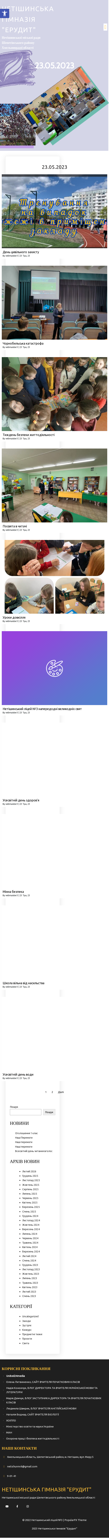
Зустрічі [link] (26, 1326)
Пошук (14, 1108)
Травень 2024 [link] (30, 1244)
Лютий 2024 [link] (29, 1257)
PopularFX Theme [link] (75, 1521)
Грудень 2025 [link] (30, 1177)
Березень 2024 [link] (31, 1253)
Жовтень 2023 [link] (30, 1275)
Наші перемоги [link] (23, 1143)
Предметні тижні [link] (32, 1335)
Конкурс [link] (27, 1331)
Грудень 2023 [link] (30, 1266)
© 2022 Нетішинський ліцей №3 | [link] (43, 1521)
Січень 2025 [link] (29, 1212)
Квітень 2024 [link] (29, 1248)
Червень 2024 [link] (30, 1239)
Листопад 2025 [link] (31, 1181)
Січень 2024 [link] (29, 1261)
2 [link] (52, 1093)
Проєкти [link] (27, 1340)
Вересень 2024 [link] (31, 1230)
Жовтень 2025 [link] (30, 1186)
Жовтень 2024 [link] (30, 1226)
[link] (4, 13)
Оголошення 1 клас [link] (26, 1134)
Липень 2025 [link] (29, 1195)
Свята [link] (25, 1344)
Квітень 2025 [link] (29, 1204)
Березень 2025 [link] (31, 1208)
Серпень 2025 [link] (30, 1190)
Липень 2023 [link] (29, 1279)
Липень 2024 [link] (29, 1235)
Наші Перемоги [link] (24, 1139)
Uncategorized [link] (30, 1317)
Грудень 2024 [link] (30, 1217)
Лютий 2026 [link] (29, 1172)
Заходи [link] (26, 1322)
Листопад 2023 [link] (31, 1270)
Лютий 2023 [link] (29, 1292)
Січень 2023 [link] (29, 1297)
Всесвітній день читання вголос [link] (33, 1152)
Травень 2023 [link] (30, 1284)
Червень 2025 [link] (30, 1199)
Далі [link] (61, 1093)
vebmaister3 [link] (12, 257)
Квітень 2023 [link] (29, 1288)
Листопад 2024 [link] (31, 1221)
